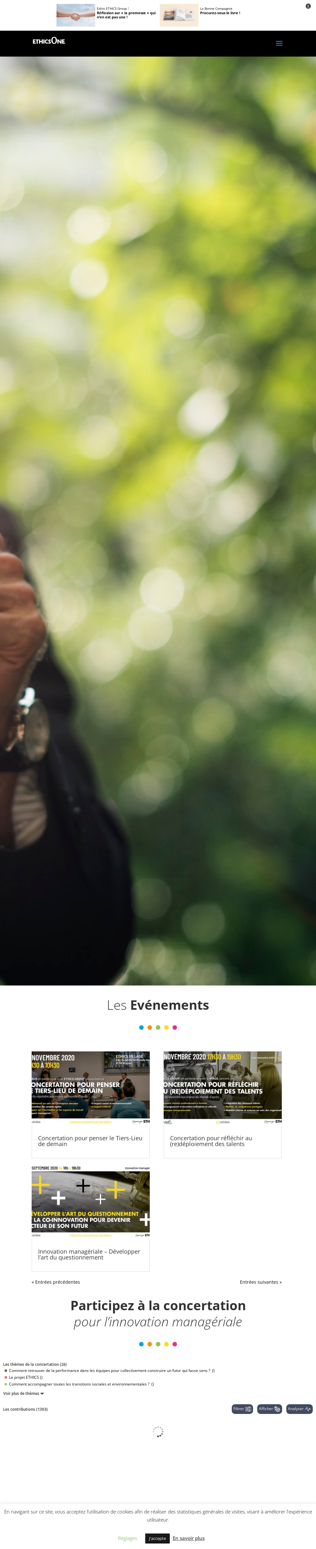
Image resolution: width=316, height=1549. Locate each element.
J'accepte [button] (157, 1538)
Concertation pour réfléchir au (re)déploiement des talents (211, 1141)
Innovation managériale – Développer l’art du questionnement (89, 1254)
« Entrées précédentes (56, 1282)
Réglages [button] (127, 1538)
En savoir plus (189, 1538)
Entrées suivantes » (261, 1282)
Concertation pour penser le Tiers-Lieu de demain (90, 1141)
